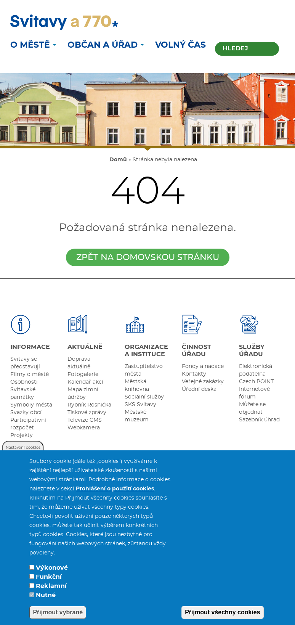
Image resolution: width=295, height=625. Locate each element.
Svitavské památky (22, 393)
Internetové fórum (254, 393)
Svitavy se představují (25, 363)
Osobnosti (24, 382)
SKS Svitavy (140, 404)
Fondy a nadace (203, 366)
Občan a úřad (105, 45)
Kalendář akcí (85, 382)
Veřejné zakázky (203, 381)
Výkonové (52, 577)
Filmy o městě (29, 374)
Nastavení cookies (23, 456)
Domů (118, 159)
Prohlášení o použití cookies (115, 497)
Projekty (21, 435)
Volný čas (180, 45)
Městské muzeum (137, 416)
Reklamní (51, 595)
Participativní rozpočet (28, 424)
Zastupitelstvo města (144, 370)
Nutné (46, 604)
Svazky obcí (26, 412)
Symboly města (31, 405)
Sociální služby (144, 397)
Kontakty (194, 374)
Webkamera (83, 428)
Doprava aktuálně (78, 363)
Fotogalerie (82, 374)
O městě (33, 45)
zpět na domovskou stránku (147, 257)
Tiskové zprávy (86, 412)
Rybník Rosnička (89, 405)
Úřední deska (199, 389)
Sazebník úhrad (259, 420)
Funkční (49, 586)
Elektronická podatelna (255, 370)
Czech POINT (256, 381)
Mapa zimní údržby (82, 393)
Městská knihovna (137, 385)
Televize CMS (84, 420)
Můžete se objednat (252, 408)
